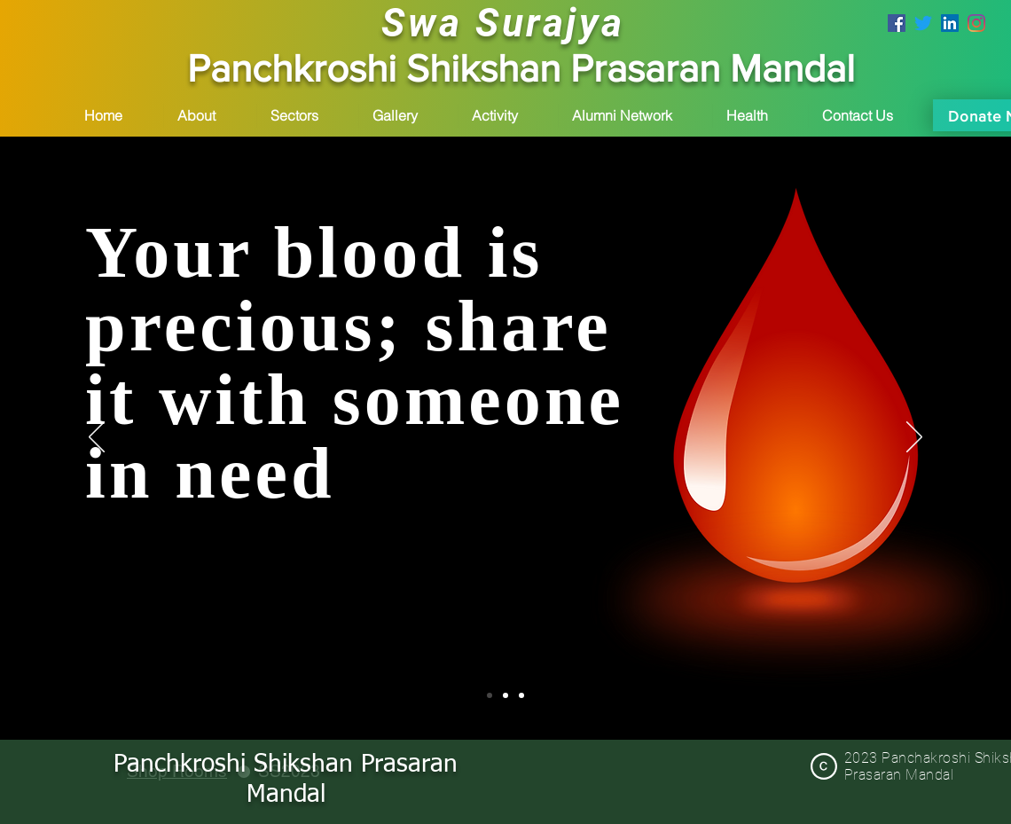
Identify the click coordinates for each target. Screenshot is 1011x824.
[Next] (914, 438)
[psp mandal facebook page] (896, 23)
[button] (209, 116)
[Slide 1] (489, 695)
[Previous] (97, 438)
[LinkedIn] (950, 23)
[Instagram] (976, 23)
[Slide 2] (505, 695)
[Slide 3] (521, 695)
